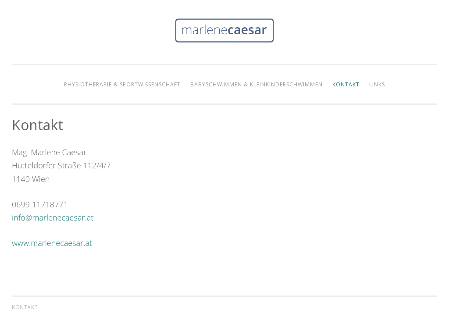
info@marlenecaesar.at (52, 217)
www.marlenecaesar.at (52, 243)
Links (377, 84)
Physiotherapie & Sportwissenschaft (122, 84)
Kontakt (346, 84)
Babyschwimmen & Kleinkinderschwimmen (256, 84)
